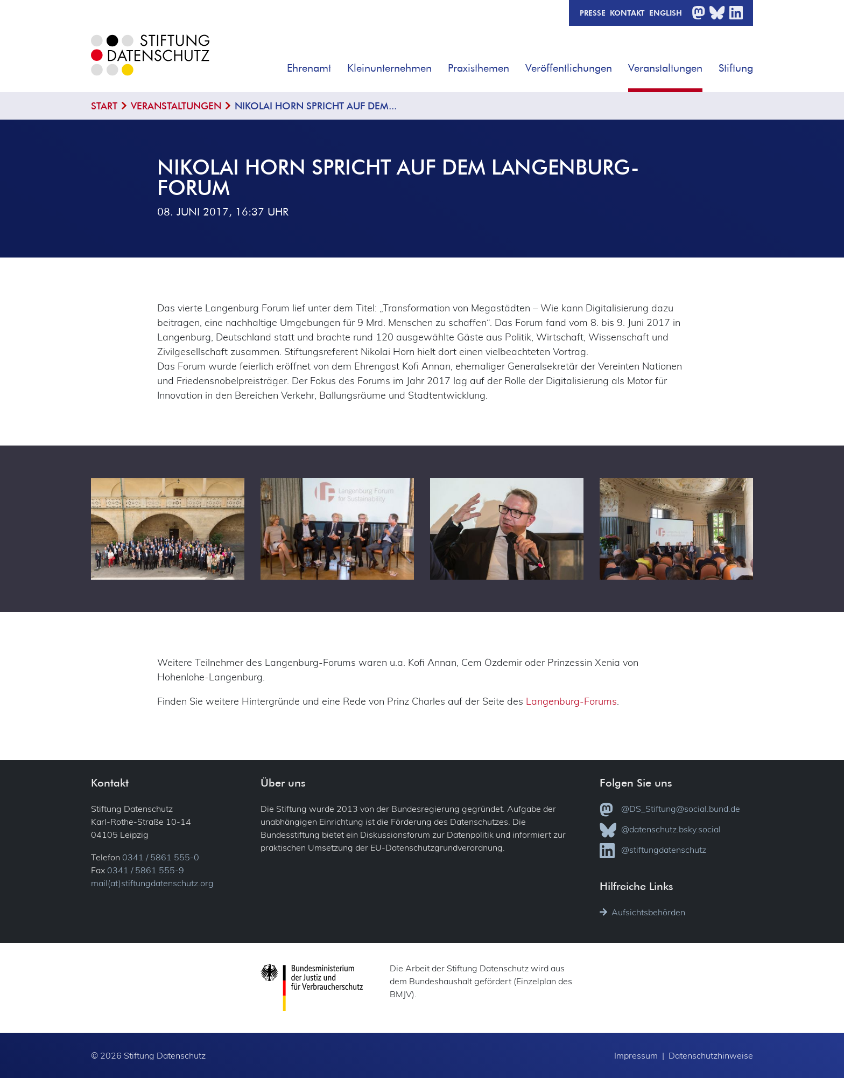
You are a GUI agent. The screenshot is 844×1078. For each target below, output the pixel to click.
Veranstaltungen (665, 67)
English (665, 12)
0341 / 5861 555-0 (160, 857)
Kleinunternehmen (389, 67)
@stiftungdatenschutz (653, 850)
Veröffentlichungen (568, 67)
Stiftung (736, 67)
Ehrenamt (309, 67)
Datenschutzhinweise (711, 1055)
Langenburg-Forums (571, 701)
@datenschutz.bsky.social (660, 830)
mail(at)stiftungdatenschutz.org (152, 883)
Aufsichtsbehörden (642, 912)
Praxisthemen (478, 67)
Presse (593, 12)
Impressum (636, 1055)
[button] (338, 64)
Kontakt (627, 12)
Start (104, 106)
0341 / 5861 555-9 (145, 870)
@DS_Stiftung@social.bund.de (670, 809)
